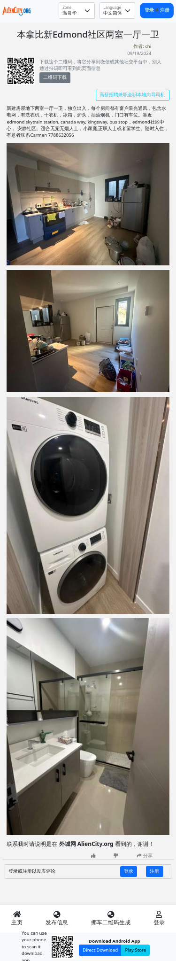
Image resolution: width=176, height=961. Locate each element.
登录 (150, 10)
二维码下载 (55, 77)
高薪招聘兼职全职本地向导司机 (132, 95)
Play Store (135, 950)
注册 (164, 10)
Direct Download (100, 950)
